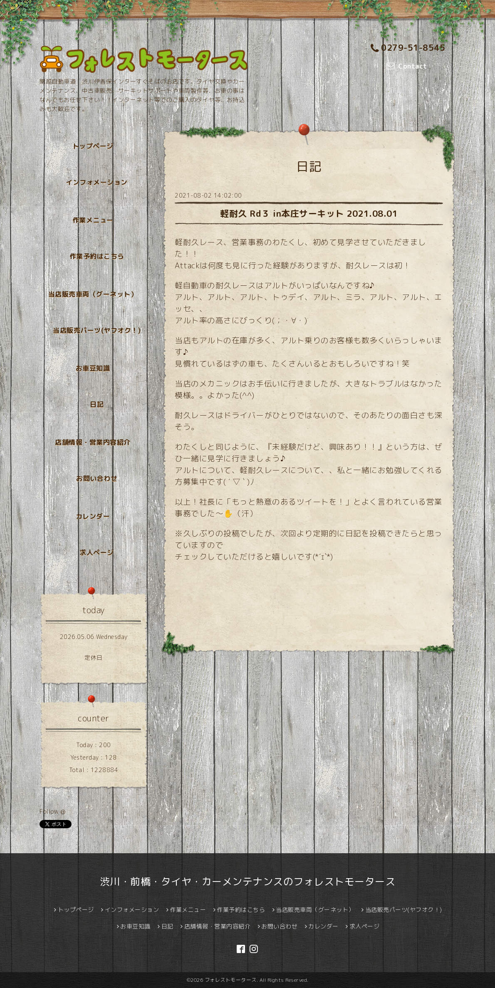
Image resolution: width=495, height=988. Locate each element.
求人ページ (96, 552)
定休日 (93, 657)
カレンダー (93, 516)
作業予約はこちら (96, 256)
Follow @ (52, 811)
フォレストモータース (231, 979)
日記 (97, 404)
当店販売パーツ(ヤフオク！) (97, 330)
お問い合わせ (96, 478)
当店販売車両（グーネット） (93, 294)
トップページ (93, 146)
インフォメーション (97, 182)
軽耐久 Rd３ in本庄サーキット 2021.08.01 (309, 213)
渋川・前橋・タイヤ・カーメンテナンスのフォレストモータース (248, 881)
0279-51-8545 (408, 48)
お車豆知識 (93, 368)
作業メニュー (93, 220)
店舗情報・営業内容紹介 (93, 442)
